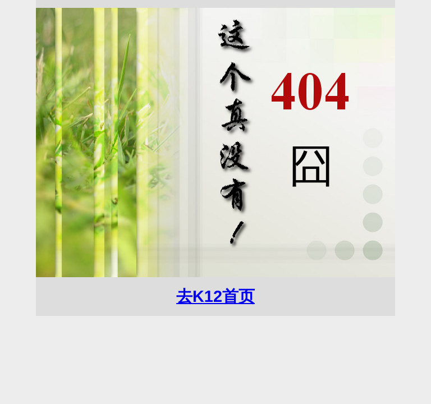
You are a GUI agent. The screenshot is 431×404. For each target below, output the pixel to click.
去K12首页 (215, 296)
